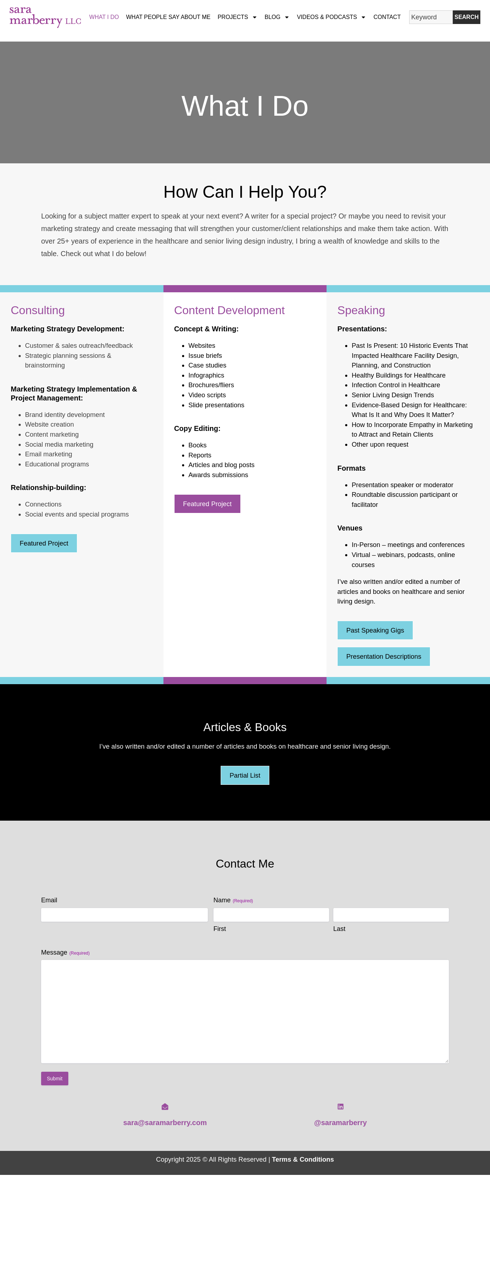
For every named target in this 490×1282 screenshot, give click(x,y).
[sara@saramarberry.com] (165, 1106)
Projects (237, 17)
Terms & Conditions (303, 1159)
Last (339, 928)
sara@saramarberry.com (165, 1123)
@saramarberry (340, 1123)
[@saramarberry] (340, 1106)
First (220, 928)
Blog (277, 17)
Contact (387, 17)
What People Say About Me (168, 17)
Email (49, 900)
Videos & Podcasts (331, 17)
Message (65, 952)
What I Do (104, 17)
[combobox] (431, 17)
